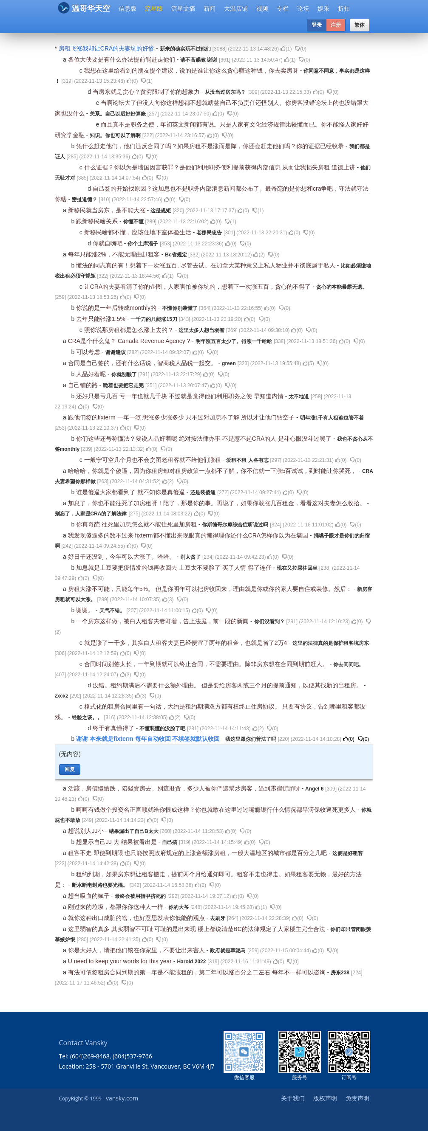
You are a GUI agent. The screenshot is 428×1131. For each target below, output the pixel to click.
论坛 (303, 8)
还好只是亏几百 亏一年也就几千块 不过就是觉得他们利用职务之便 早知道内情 (180, 396)
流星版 (154, 8)
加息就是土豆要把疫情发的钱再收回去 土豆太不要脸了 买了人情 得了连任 (174, 567)
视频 (262, 8)
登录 (317, 25)
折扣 (344, 8)
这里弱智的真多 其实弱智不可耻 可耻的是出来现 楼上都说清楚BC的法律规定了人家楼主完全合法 (197, 929)
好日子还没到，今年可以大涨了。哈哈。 (122, 556)
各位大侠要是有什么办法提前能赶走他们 (122, 59)
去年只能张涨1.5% (101, 318)
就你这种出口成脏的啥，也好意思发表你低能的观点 (137, 917)
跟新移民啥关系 (97, 221)
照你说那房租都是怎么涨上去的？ (129, 329)
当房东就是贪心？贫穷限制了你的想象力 (147, 91)
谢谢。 (86, 610)
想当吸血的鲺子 (89, 895)
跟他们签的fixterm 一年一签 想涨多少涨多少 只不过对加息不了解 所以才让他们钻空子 (182, 417)
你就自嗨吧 (108, 243)
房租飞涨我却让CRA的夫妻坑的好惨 (107, 48)
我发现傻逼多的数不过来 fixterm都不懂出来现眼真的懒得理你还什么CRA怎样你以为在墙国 (189, 535)
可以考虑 (89, 352)
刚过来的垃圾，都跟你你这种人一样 (116, 906)
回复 (70, 769)
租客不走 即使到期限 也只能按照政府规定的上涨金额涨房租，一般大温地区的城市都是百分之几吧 (198, 853)
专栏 (283, 8)
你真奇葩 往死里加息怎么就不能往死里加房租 (137, 524)
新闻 (209, 8)
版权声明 (325, 1098)
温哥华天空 (84, 8)
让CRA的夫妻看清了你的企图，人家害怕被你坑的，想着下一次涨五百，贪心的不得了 (198, 286)
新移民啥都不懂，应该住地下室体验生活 (138, 232)
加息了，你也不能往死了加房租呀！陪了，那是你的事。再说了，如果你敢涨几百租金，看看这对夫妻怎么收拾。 (217, 503)
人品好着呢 (92, 374)
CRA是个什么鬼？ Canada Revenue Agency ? (130, 341)
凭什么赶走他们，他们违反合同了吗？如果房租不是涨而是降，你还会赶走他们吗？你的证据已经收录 (211, 146)
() (286, 49)
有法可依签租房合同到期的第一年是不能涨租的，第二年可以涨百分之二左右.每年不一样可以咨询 (197, 972)
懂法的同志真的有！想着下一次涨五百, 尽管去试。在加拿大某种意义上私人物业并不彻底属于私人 (206, 265)
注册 (336, 25)
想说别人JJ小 (86, 830)
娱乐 (323, 8)
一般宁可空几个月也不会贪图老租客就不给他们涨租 (153, 459)
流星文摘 (183, 8)
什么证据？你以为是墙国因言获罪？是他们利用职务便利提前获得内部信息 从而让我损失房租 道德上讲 (220, 167)
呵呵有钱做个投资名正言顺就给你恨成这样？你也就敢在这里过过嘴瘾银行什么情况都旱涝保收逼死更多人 (216, 809)
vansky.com (122, 1098)
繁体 (359, 25)
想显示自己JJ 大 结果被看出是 (117, 841)
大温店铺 (236, 8)
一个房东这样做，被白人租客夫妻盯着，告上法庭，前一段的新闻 (163, 621)
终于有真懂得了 (114, 728)
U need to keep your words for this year (120, 961)
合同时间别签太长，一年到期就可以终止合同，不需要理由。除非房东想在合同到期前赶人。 (207, 664)
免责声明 (357, 1098)
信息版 (127, 8)
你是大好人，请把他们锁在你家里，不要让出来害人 (137, 950)
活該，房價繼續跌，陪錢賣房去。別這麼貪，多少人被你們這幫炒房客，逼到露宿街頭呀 (185, 788)
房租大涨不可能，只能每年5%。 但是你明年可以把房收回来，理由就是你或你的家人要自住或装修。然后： (211, 588)
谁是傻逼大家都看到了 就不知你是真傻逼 (131, 492)
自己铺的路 (83, 385)
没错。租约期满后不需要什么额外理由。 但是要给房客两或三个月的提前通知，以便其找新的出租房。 (228, 685)
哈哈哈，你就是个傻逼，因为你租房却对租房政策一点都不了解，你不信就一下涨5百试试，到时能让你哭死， (213, 470)
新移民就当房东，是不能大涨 (107, 210)
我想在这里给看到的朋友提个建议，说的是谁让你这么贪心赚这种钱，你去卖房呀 (192, 70)
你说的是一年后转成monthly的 (117, 307)
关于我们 (293, 1098)
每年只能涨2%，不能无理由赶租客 (115, 254)
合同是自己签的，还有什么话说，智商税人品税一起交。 (143, 363)
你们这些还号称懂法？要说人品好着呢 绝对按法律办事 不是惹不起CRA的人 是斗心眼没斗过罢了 (204, 438)
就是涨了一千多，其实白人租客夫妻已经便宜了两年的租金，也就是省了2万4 (186, 642)
